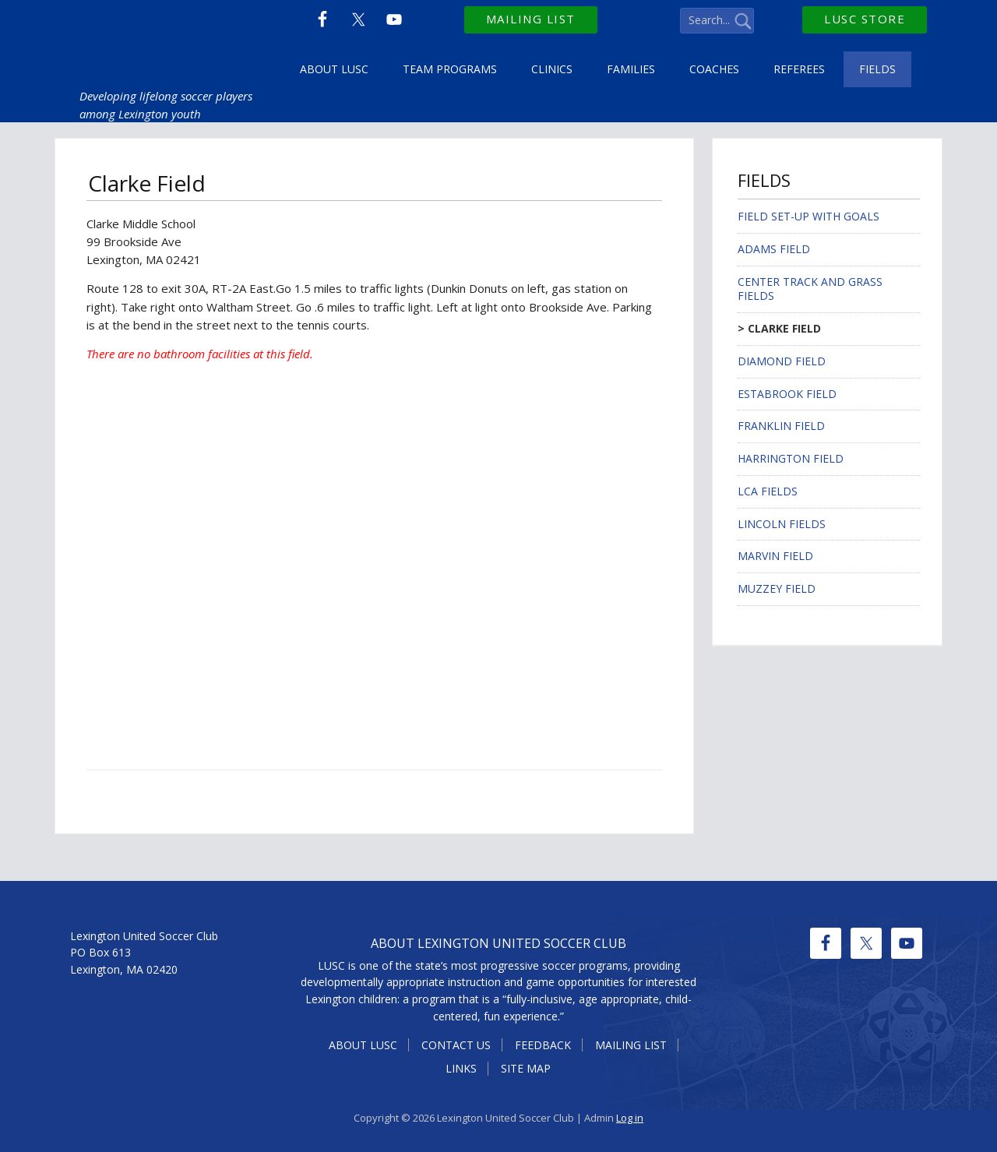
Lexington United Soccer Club (177, 39)
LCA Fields (768, 491)
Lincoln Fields (782, 523)
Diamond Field (782, 361)
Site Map (526, 1068)
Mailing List (531, 18)
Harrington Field (791, 458)
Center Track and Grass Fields (810, 289)
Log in (629, 1118)
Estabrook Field (787, 393)
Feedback (543, 1045)
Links (461, 1068)
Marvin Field (775, 555)
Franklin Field (781, 425)
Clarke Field (784, 328)
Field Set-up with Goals (808, 216)
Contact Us (456, 1045)
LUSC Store (864, 18)
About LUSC (363, 1045)
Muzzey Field (777, 588)
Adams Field (774, 248)
